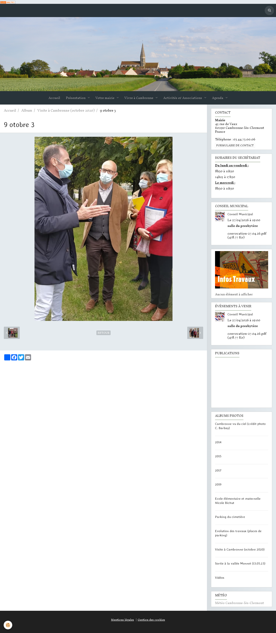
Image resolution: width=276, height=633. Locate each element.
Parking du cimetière (230, 517)
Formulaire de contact (235, 145)
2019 (218, 484)
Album (26, 110)
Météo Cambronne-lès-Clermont (239, 603)
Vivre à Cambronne (139, 98)
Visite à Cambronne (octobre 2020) (66, 110)
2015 (218, 456)
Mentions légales (122, 620)
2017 (218, 470)
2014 (218, 442)
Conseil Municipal (240, 214)
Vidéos (219, 577)
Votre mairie (105, 98)
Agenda (218, 98)
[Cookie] (8, 625)
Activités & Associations (183, 98)
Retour (103, 333)
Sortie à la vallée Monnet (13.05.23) (240, 563)
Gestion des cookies (151, 620)
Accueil (54, 98)
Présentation (76, 98)
